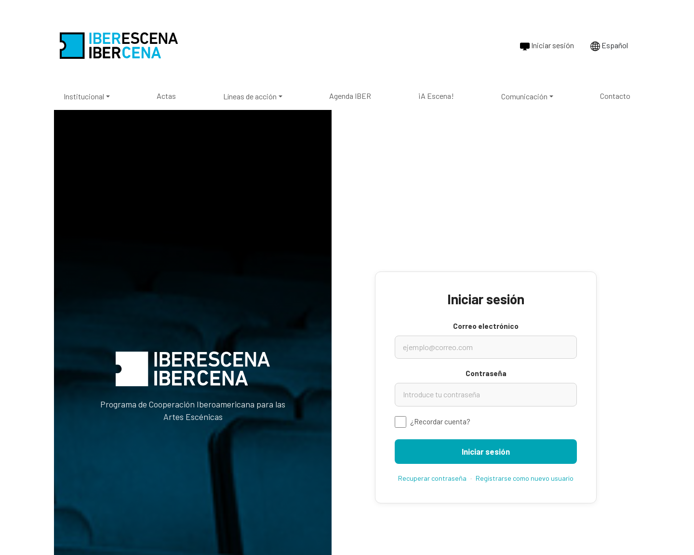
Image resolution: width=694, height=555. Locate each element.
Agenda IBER (350, 95)
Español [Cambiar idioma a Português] (609, 46)
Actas (166, 95)
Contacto (615, 95)
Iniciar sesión (547, 46)
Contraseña (486, 373)
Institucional (84, 96)
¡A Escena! (436, 95)
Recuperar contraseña (432, 478)
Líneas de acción (250, 96)
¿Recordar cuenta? (440, 421)
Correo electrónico (486, 326)
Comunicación (524, 96)
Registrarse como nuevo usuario (525, 478)
